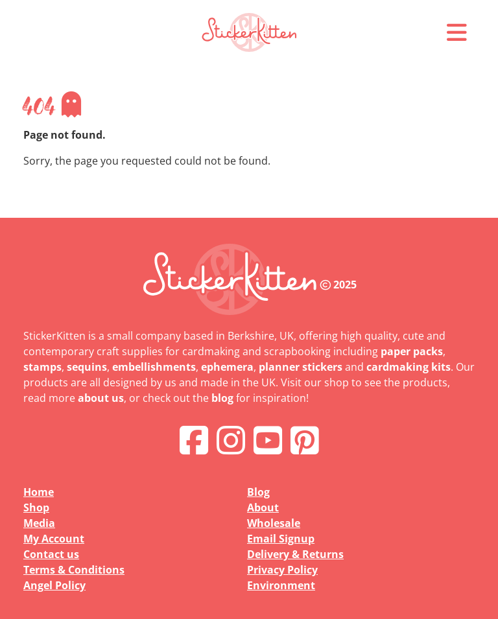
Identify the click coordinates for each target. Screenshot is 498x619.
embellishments (154, 367)
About (263, 507)
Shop (36, 507)
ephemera (227, 367)
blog (222, 398)
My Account (53, 538)
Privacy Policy (282, 570)
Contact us (51, 554)
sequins (87, 367)
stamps (42, 367)
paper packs (412, 351)
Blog (258, 492)
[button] (456, 32)
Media (39, 523)
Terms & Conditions (73, 570)
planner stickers (300, 367)
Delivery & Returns (295, 554)
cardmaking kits (408, 367)
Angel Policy (54, 585)
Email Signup (280, 538)
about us (101, 398)
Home (38, 492)
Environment (281, 585)
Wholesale (273, 523)
